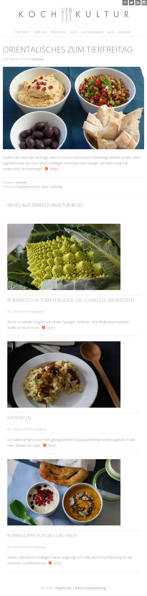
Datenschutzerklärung (90, 588)
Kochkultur (59, 17)
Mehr (54, 168)
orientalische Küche (28, 187)
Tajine (44, 187)
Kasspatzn (19, 418)
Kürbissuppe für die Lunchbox (41, 536)
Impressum (63, 588)
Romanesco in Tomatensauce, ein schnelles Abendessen (70, 300)
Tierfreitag (56, 187)
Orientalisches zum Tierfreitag (68, 49)
